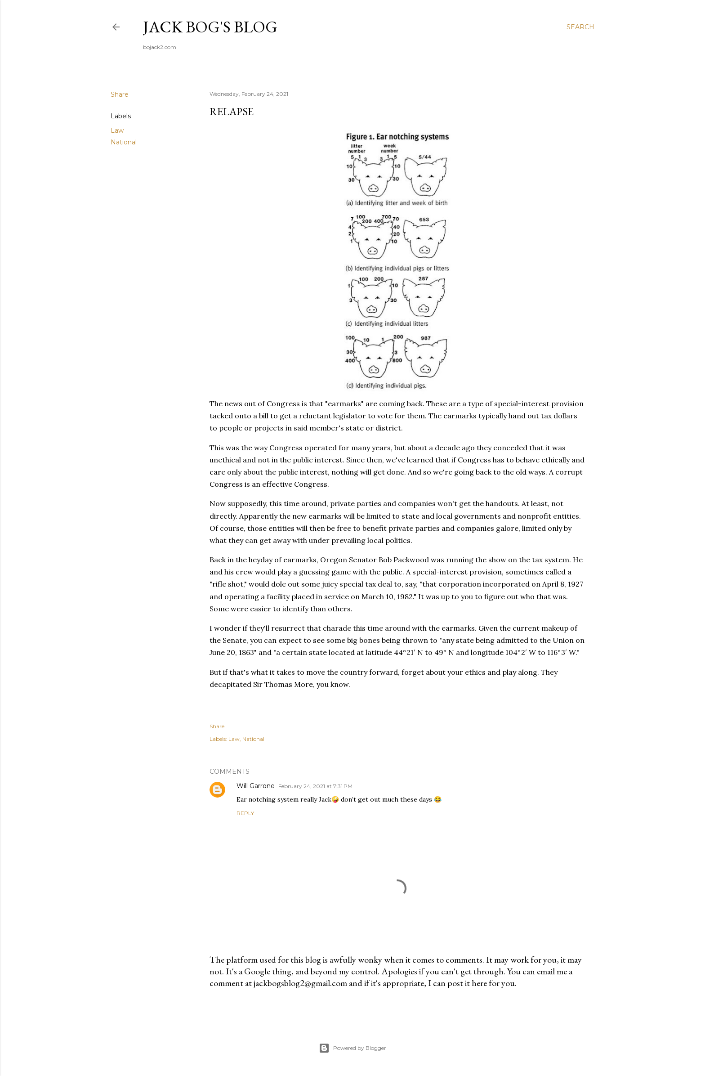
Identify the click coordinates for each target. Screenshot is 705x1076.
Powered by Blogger (352, 1048)
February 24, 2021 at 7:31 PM (315, 786)
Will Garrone (255, 786)
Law (117, 130)
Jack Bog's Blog (210, 26)
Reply (245, 813)
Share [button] (120, 94)
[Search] (580, 27)
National (124, 142)
